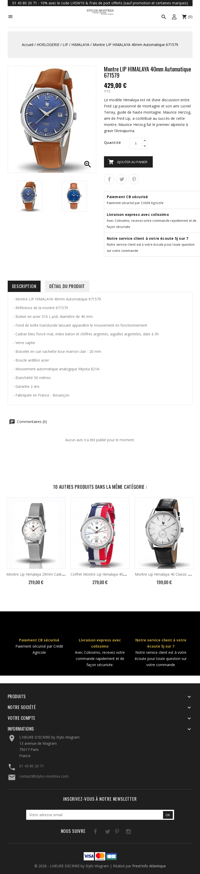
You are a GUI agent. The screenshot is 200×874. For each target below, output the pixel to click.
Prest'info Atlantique (149, 865)
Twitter (101, 832)
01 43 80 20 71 (31, 765)
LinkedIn (133, 832)
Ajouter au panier (132, 162)
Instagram (122, 832)
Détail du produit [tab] (67, 286)
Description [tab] (24, 286)
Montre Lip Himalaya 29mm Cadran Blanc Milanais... (49, 574)
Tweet (121, 179)
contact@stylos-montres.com (44, 776)
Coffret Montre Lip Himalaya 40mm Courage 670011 (114, 574)
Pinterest (134, 179)
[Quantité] (136, 143)
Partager (109, 179)
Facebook (90, 832)
